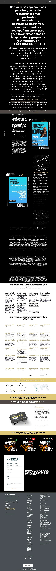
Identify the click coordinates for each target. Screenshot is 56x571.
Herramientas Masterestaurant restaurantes (45, 510)
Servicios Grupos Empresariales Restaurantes (29, 540)
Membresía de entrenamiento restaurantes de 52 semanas (30, 528)
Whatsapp (28, 565)
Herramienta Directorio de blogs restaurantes (45, 509)
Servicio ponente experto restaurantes (30, 550)
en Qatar (46, 345)
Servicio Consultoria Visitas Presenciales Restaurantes (30, 537)
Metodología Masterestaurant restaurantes (45, 525)
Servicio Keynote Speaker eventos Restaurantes (29, 547)
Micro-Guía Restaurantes (44, 517)
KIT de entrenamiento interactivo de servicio (45, 528)
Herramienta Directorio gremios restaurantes (45, 507)
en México (34, 345)
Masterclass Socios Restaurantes (45, 523)
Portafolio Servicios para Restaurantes (30, 531)
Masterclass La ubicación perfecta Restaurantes (44, 520)
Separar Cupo (14, 488)
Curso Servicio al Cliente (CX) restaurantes (29, 516)
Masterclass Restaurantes (44, 518)
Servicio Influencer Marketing (29, 544)
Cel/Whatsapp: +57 (8, 508)
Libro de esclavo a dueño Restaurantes (44, 516)
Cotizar (49, 2)
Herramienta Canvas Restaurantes (43, 505)
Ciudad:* (8, 476)
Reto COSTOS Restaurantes (44, 536)
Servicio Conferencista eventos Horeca (29, 533)
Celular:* (16, 463)
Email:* (8, 467)
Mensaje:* (8, 480)
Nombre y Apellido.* (10, 463)
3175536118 (13, 508)
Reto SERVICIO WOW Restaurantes (45, 540)
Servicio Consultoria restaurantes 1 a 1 (30, 535)
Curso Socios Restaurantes (29, 518)
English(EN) (17, 2)
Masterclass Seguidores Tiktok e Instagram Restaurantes (45, 522)
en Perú (46, 337)
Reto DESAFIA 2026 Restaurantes (45, 533)
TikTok (12, 390)
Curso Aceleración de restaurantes (30, 520)
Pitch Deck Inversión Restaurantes (43, 498)
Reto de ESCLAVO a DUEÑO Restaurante (44, 539)
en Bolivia (10, 374)
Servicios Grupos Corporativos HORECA (29, 542)
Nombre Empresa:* (9, 472)
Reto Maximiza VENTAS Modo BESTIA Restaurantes (44, 535)
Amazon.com (41, 428)
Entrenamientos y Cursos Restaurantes (30, 495)
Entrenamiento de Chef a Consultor (29, 522)
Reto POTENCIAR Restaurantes (45, 537)
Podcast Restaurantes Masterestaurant (43, 527)
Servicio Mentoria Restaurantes (29, 549)
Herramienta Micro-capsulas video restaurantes (44, 512)
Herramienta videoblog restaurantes (44, 514)
